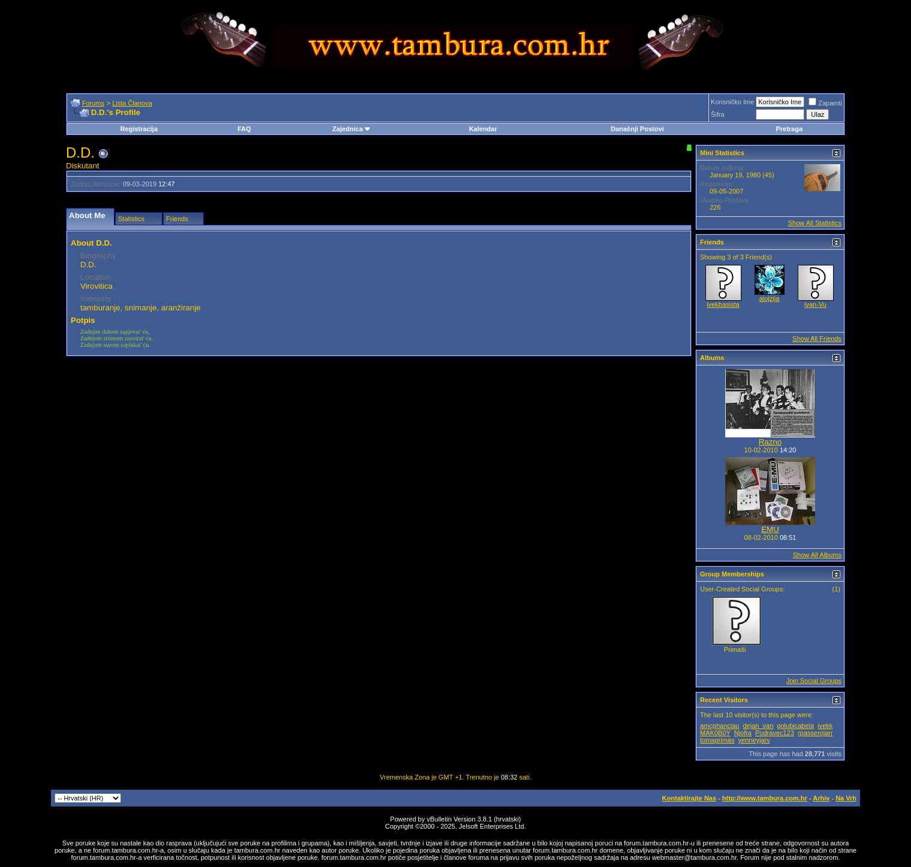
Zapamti (825, 103)
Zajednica (352, 128)
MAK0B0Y (715, 732)
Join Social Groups (813, 680)
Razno (770, 441)
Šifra (718, 114)
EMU (770, 529)
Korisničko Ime (732, 101)
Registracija (139, 128)
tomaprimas (717, 740)
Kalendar (483, 128)
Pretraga (789, 128)
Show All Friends (816, 338)
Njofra (743, 732)
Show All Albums (817, 554)
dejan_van (758, 725)
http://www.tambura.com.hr (764, 798)
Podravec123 (774, 732)
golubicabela (795, 725)
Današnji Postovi (637, 128)
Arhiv (821, 798)
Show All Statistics (814, 222)
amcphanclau (719, 725)
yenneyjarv (754, 740)
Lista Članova (132, 103)
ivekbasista (723, 304)
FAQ (244, 128)
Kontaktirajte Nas (689, 798)
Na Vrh (845, 798)
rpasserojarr (815, 732)
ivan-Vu (815, 304)
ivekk (825, 725)
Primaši (735, 649)
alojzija (769, 298)
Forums (93, 103)
